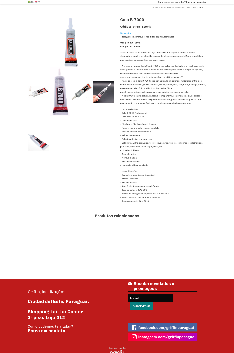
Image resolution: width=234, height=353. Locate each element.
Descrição (125, 33)
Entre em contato (196, 2)
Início (170, 7)
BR (31, 2)
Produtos (179, 7)
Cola (188, 7)
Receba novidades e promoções (151, 287)
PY (37, 2)
